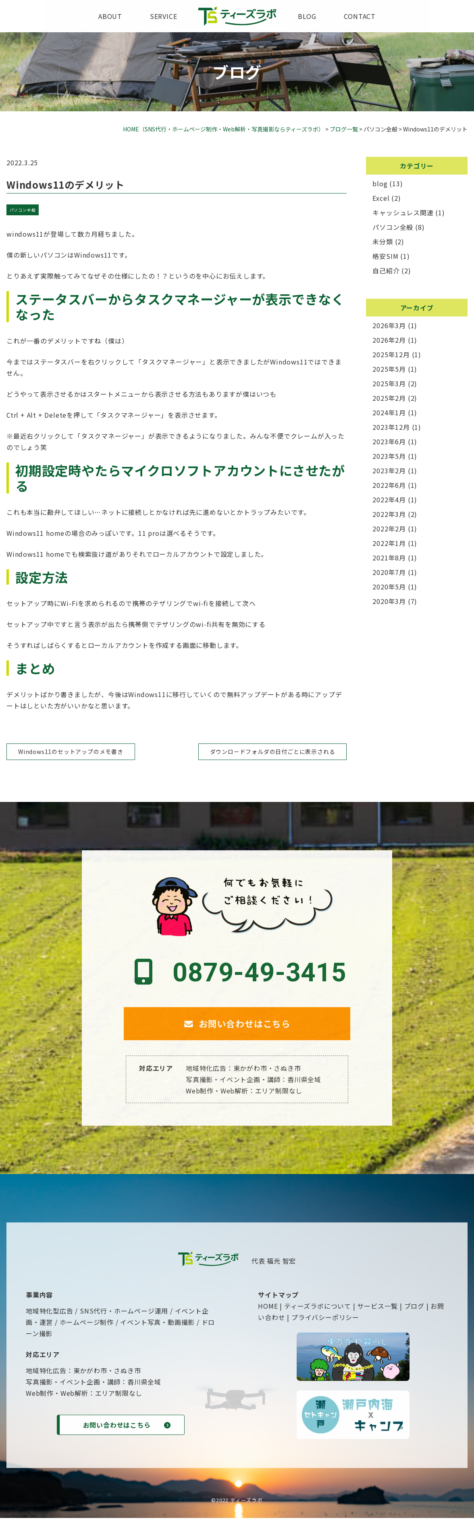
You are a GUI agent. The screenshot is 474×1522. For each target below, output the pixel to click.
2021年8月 (389, 557)
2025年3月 (389, 383)
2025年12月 (391, 354)
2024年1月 (389, 412)
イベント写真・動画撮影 (157, 1326)
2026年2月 (389, 340)
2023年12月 (391, 427)
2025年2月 (389, 398)
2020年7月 (389, 572)
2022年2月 (389, 528)
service (163, 16)
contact (360, 16)
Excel (380, 198)
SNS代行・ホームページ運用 (124, 1315)
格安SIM (385, 256)
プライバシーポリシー (325, 1321)
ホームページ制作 (87, 1326)
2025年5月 (389, 369)
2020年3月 (389, 601)
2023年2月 (389, 470)
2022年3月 (389, 514)
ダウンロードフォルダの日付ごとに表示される (272, 751)
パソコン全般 (23, 210)
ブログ (414, 1310)
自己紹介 (385, 270)
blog (307, 16)
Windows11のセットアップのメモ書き (70, 751)
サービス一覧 (377, 1310)
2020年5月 (389, 586)
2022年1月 (389, 543)
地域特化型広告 (49, 1315)
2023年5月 (389, 456)
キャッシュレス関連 (402, 212)
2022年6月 (389, 485)
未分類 (382, 241)
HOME (268, 1310)
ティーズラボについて (317, 1310)
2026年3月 (389, 325)
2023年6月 (389, 441)
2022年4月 (389, 499)
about (110, 16)
